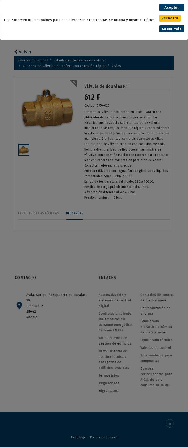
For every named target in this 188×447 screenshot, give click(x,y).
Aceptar (171, 7)
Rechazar (170, 18)
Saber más (172, 28)
